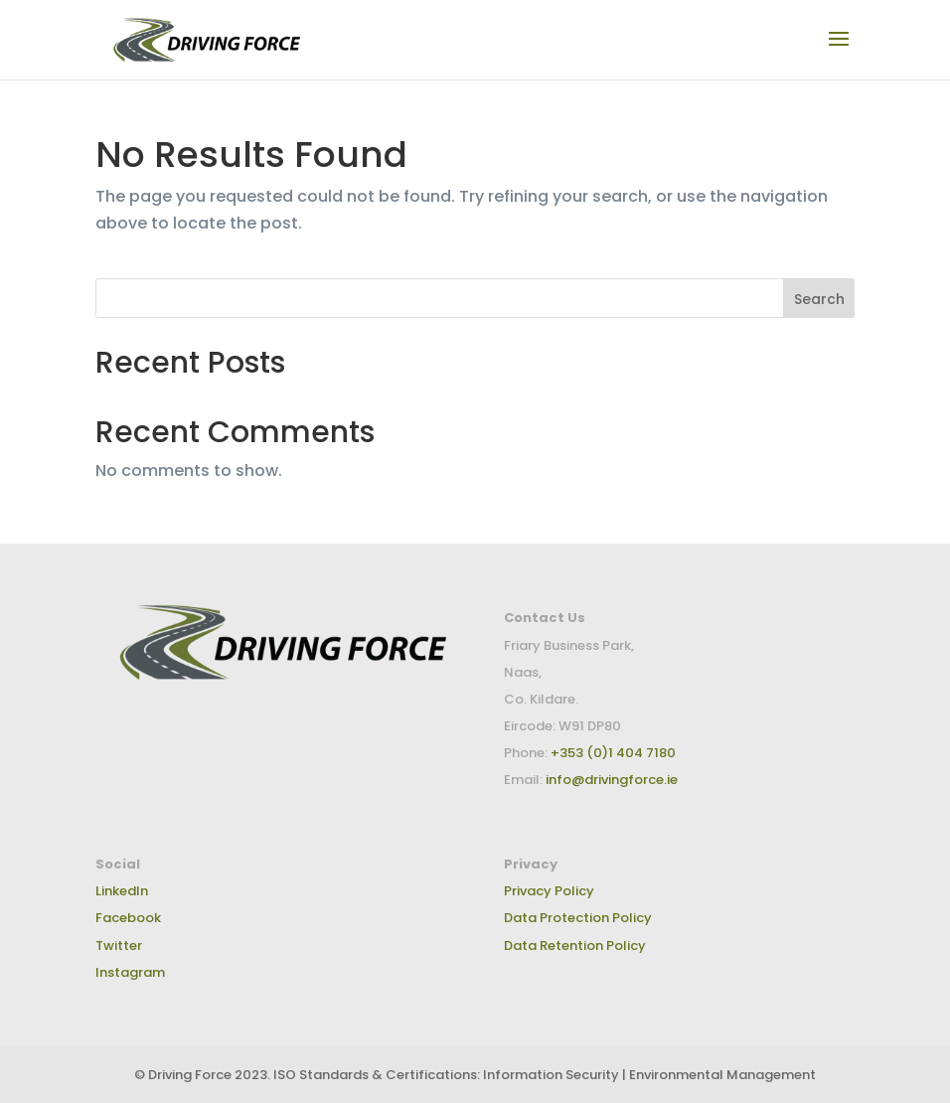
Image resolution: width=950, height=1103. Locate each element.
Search (819, 299)
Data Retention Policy (575, 945)
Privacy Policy (549, 890)
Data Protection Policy (578, 917)
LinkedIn (121, 890)
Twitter (118, 945)
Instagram (130, 972)
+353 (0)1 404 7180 (612, 752)
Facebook (128, 917)
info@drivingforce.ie (612, 779)
